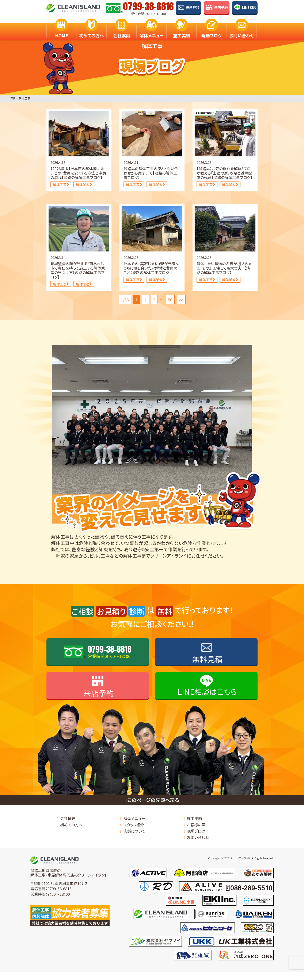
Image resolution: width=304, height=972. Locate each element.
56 (170, 299)
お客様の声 (196, 824)
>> (181, 299)
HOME (61, 31)
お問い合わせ (241, 31)
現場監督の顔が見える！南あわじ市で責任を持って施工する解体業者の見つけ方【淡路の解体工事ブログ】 (77, 270)
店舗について (134, 831)
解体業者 (84, 184)
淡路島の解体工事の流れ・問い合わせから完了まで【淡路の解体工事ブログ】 (151, 173)
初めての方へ (91, 31)
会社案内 (121, 31)
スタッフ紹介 (134, 824)
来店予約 (221, 7)
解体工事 (61, 184)
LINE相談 (249, 7)
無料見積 (193, 7)
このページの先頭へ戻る (152, 799)
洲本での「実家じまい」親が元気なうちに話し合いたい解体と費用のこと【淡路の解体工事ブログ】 (151, 268)
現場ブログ (211, 31)
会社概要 (67, 818)
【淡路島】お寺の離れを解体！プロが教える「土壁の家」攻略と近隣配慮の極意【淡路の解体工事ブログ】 (224, 173)
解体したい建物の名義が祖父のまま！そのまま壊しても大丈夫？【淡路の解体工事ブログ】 (224, 268)
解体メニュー (152, 31)
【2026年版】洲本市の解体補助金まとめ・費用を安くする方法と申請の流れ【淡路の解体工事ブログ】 (78, 173)
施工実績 (181, 31)
